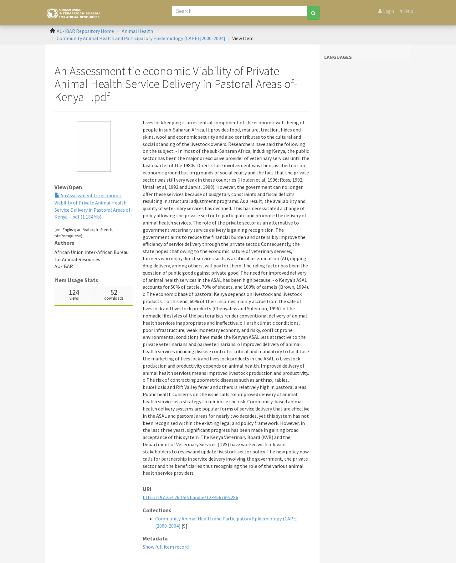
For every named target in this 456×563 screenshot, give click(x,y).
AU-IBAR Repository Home (85, 31)
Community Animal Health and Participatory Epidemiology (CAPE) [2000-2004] (141, 38)
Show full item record (166, 547)
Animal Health (137, 31)
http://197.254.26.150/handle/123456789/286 (190, 497)
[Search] (240, 11)
